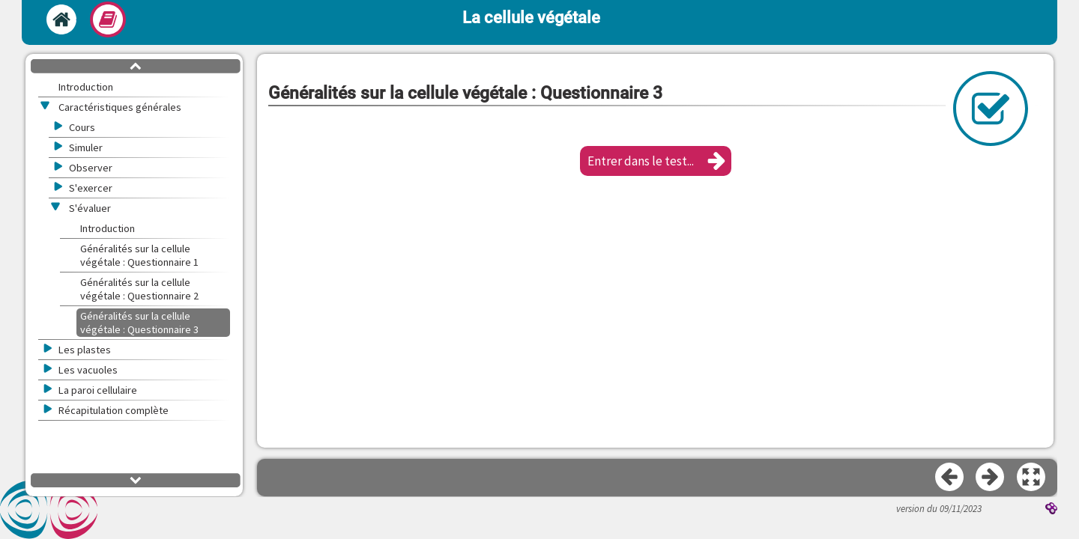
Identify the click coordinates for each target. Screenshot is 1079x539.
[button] (655, 161)
